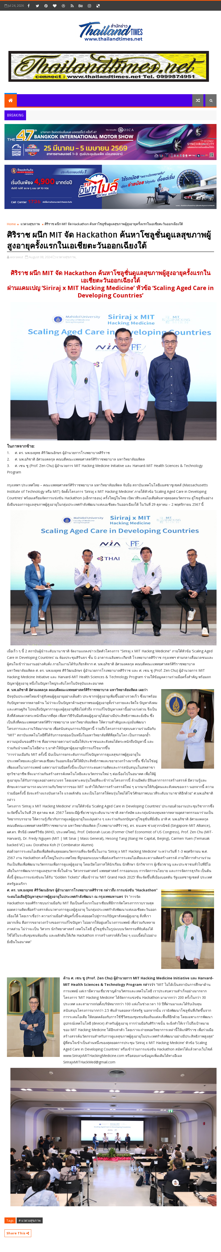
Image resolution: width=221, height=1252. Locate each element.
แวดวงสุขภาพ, (66, 257)
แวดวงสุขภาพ (30, 224)
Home (11, 224)
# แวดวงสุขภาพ (30, 1220)
